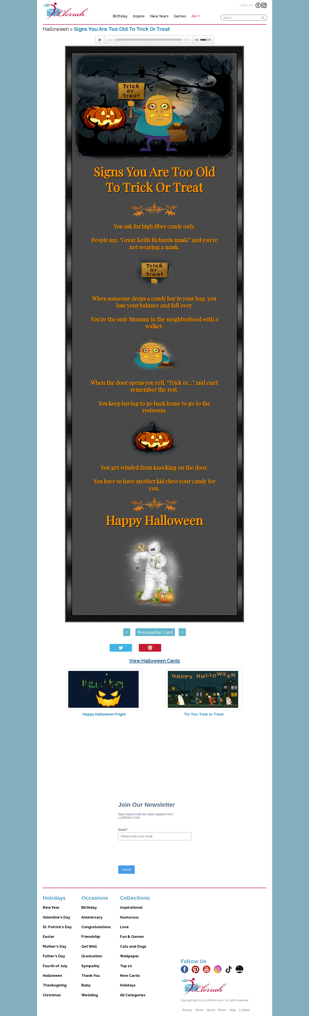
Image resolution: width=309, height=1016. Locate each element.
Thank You (90, 975)
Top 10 (126, 966)
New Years (159, 16)
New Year (51, 907)
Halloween (52, 975)
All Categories (132, 995)
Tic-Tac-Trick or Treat (204, 714)
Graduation (91, 956)
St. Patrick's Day (57, 927)
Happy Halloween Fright (104, 714)
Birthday (120, 16)
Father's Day (54, 956)
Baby (86, 985)
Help (232, 1010)
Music (222, 1010)
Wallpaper (129, 956)
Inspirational (131, 907)
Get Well (89, 946)
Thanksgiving (55, 985)
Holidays (128, 985)
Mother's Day (54, 946)
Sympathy (90, 966)
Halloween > (58, 29)
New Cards (130, 975)
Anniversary (91, 917)
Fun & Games (132, 936)
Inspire (139, 16)
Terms (199, 1010)
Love (124, 927)
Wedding (89, 995)
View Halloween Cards (154, 660)
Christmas (52, 995)
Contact (244, 1010)
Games (180, 16)
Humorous (129, 917)
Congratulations (96, 927)
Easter (49, 936)
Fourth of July (55, 966)
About (211, 1010)
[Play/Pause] (100, 40)
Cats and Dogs (133, 946)
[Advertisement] (155, 754)
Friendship (90, 936)
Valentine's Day (56, 917)
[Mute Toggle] (196, 40)
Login (243, 5)
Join (251, 5)
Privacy (187, 1010)
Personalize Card (155, 632)
